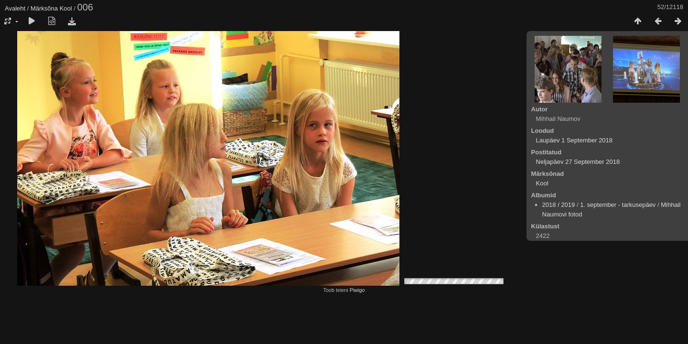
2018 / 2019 (558, 204)
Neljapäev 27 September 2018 (578, 161)
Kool (66, 8)
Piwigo (357, 290)
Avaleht (15, 8)
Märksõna (44, 8)
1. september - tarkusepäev (618, 204)
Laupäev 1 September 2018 (574, 140)
